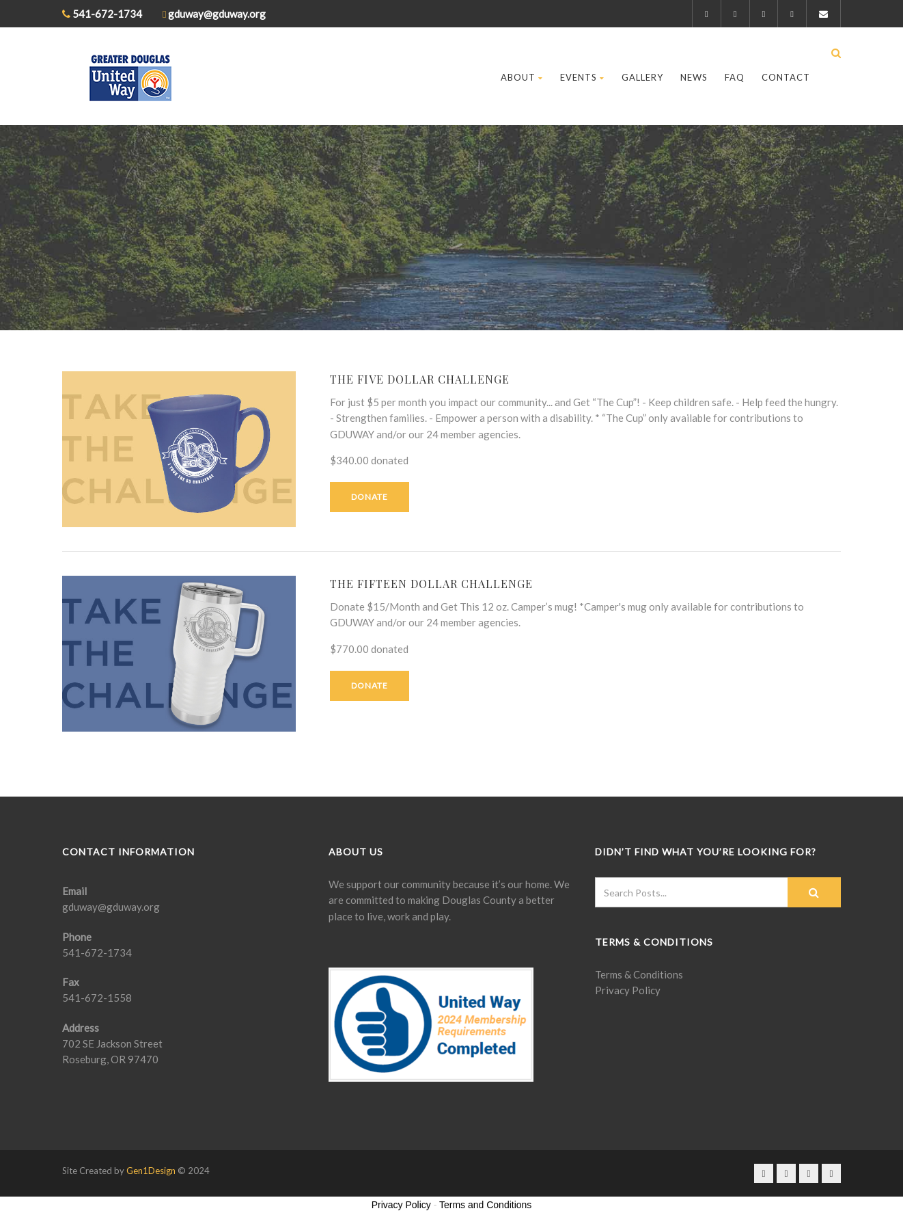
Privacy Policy (628, 990)
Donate (369, 497)
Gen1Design (151, 1170)
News (694, 77)
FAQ (735, 77)
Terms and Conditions (485, 1204)
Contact (786, 77)
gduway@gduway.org (111, 907)
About (522, 77)
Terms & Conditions (639, 974)
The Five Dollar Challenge (420, 379)
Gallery (642, 77)
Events (582, 77)
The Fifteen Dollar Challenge (431, 583)
